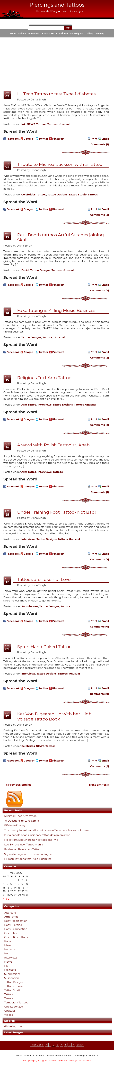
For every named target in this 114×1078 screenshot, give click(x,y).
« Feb (6, 898)
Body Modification (16, 920)
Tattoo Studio (12, 990)
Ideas (7, 945)
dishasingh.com (14, 1026)
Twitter (43, 138)
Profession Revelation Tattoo (22, 849)
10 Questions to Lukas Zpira (21, 820)
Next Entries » (99, 784)
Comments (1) (100, 144)
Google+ (29, 138)
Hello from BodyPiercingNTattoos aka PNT (31, 839)
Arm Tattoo (11, 916)
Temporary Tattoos (16, 1002)
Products (10, 969)
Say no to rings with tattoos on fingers (28, 854)
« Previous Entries (18, 784)
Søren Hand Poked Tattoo (44, 646)
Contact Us (48, 33)
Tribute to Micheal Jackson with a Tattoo (59, 164)
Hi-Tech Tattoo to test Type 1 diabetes (27, 858)
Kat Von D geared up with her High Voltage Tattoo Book (54, 716)
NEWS (8, 961)
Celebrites (10, 933)
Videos (8, 1014)
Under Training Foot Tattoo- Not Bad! (56, 512)
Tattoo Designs (13, 982)
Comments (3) (99, 214)
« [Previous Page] (46, 1044)
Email (105, 138)
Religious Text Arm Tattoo (44, 377)
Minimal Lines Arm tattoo (20, 816)
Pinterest (58, 138)
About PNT (34, 33)
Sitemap (99, 33)
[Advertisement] (42, 64)
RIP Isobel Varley (14, 825)
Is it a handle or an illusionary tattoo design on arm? (37, 835)
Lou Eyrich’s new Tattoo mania (23, 844)
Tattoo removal (13, 986)
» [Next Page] (73, 1044)
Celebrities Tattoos (16, 937)
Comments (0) (99, 626)
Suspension (11, 978)
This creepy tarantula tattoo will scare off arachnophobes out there (46, 830)
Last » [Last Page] (80, 1044)
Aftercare (10, 912)
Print (94, 138)
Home (13, 33)
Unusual (9, 1010)
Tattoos (9, 994)
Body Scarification (15, 929)
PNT (7, 965)
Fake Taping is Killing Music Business (56, 310)
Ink (6, 953)
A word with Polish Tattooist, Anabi (54, 444)
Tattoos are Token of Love (44, 579)
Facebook (13, 138)
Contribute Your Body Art (69, 33)
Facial (8, 941)
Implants (10, 949)
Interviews (10, 957)
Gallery (22, 33)
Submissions (12, 974)
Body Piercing (13, 924)
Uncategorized (13, 1006)
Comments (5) (99, 290)
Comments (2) (99, 357)
